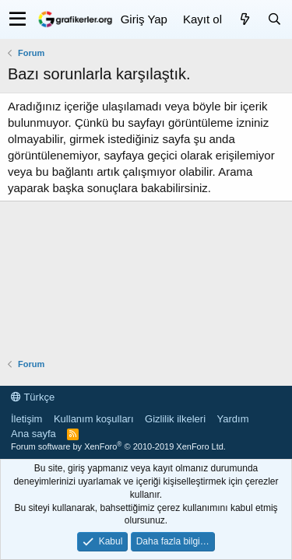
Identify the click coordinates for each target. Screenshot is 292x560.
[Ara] (274, 19)
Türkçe (33, 397)
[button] (17, 19)
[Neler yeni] (244, 19)
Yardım (233, 419)
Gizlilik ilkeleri (175, 419)
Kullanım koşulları (94, 419)
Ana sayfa (33, 433)
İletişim (26, 419)
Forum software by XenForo (118, 446)
